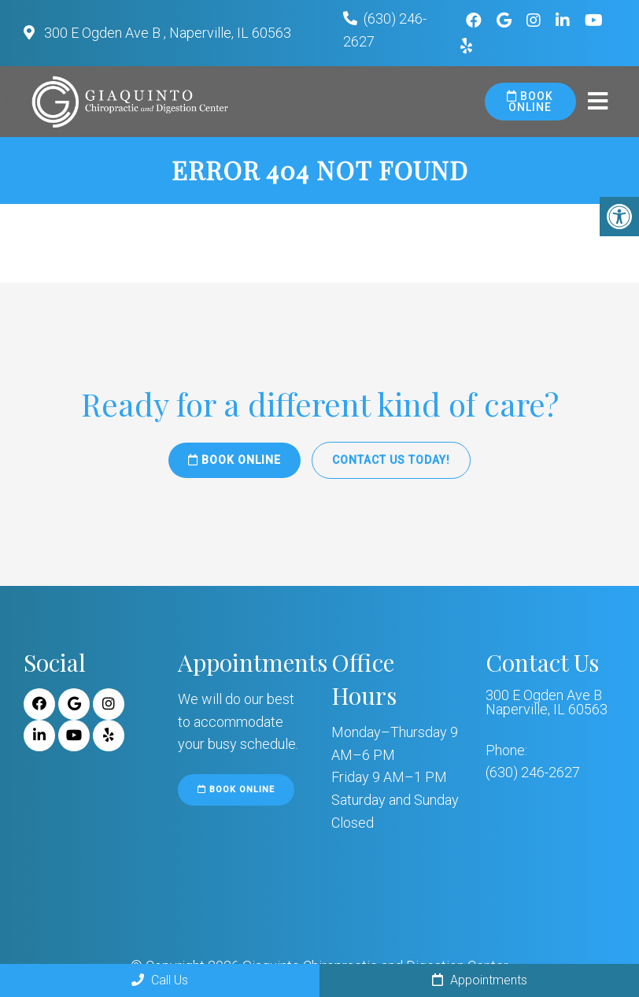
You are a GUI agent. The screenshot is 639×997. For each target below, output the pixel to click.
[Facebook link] (475, 20)
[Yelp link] (108, 735)
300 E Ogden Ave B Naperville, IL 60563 (547, 702)
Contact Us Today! (391, 460)
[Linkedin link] (564, 20)
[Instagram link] (535, 20)
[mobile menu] (598, 101)
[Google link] (506, 20)
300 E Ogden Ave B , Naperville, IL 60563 (166, 32)
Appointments (479, 980)
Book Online (530, 101)
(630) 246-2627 (533, 772)
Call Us (159, 980)
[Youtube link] (593, 20)
